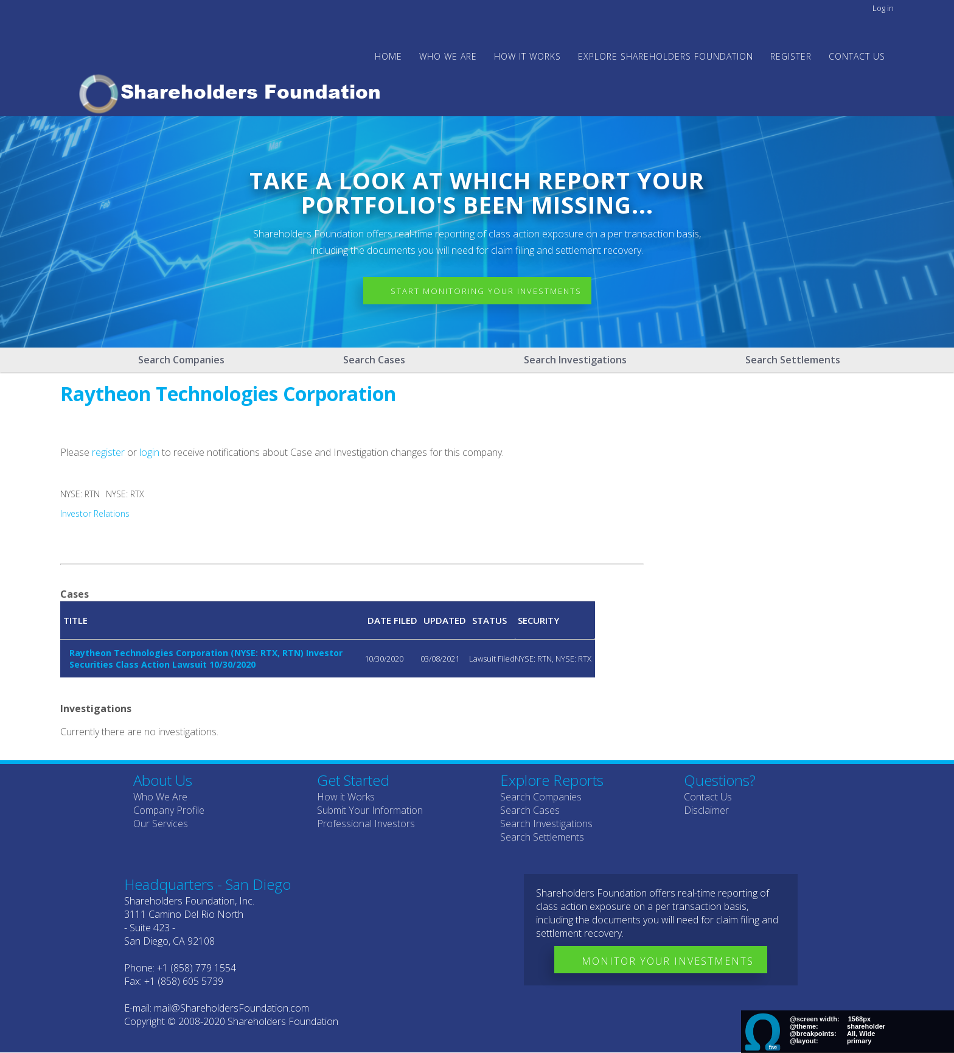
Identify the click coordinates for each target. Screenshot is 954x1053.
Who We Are (160, 796)
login (149, 452)
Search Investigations (575, 359)
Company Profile (168, 810)
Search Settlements (792, 359)
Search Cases (374, 359)
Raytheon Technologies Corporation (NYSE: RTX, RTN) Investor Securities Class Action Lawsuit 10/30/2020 (206, 658)
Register (791, 56)
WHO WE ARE (448, 56)
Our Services (160, 823)
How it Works (346, 796)
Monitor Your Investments (668, 961)
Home (388, 56)
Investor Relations (95, 513)
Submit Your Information (370, 810)
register (108, 452)
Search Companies (181, 359)
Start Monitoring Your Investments (486, 290)
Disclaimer (706, 810)
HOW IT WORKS (527, 56)
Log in (883, 7)
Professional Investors (366, 823)
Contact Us (857, 56)
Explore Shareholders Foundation (665, 56)
